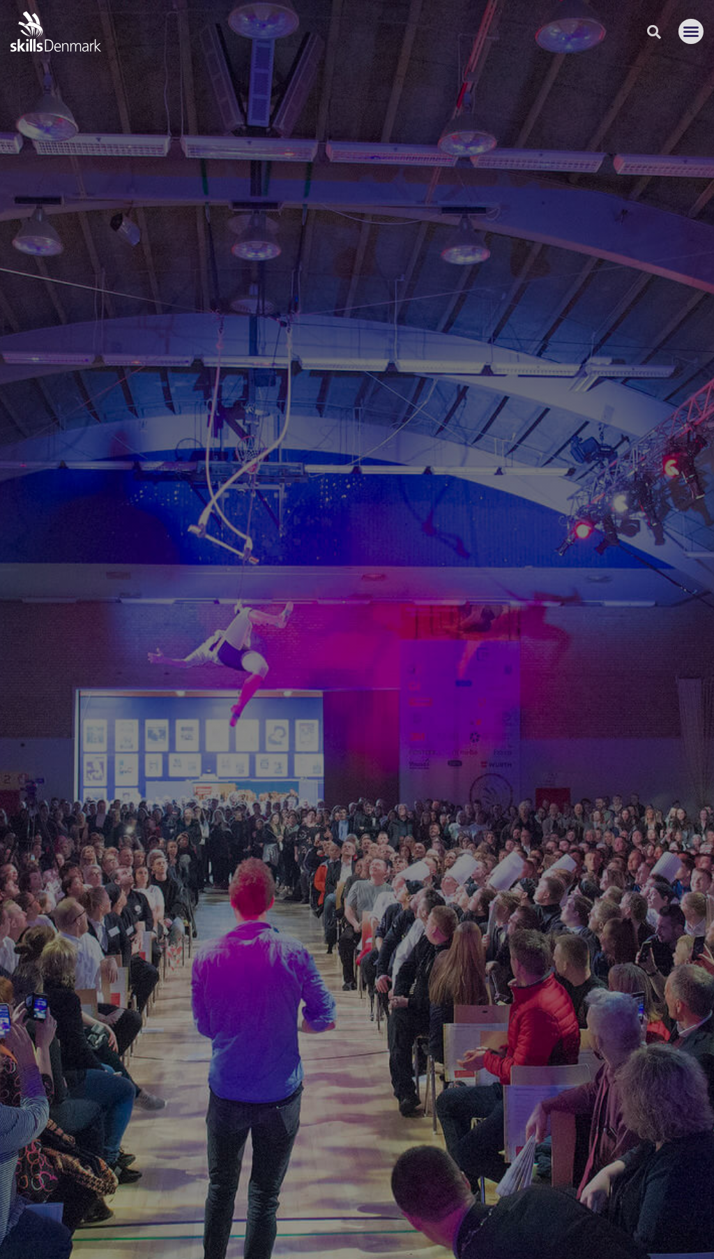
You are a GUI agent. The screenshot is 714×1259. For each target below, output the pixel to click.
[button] (691, 31)
